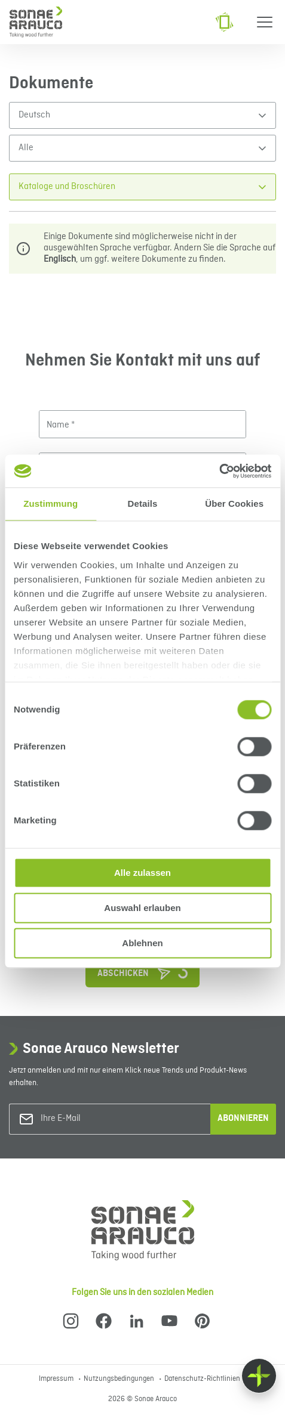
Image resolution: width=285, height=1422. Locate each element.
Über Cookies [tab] (234, 503)
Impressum (57, 1379)
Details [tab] (143, 503)
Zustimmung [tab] (50, 503)
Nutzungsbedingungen (120, 1379)
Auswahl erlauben (142, 908)
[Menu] (264, 22)
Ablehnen (142, 943)
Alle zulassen (142, 873)
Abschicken (148, 971)
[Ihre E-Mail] (89, 1119)
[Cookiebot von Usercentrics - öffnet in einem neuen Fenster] (219, 471)
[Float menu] (259, 1375)
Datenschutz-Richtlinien (202, 1379)
